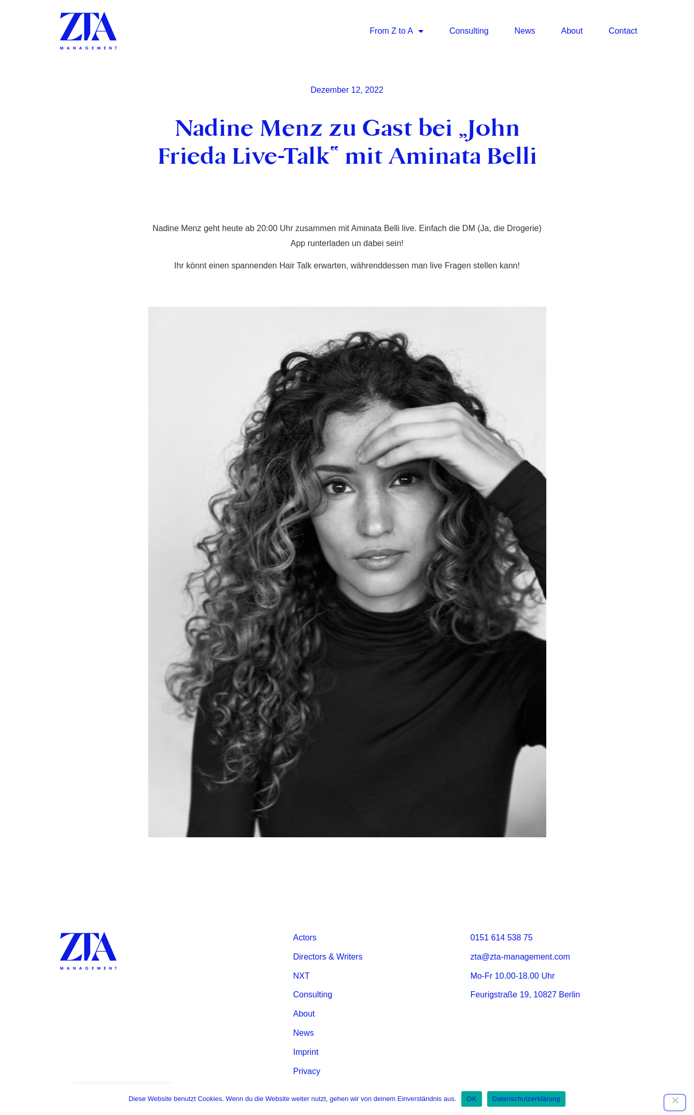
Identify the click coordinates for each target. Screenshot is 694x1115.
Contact (622, 30)
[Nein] (674, 1102)
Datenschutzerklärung (526, 1099)
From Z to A (396, 31)
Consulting (469, 30)
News (525, 30)
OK (471, 1099)
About (572, 30)
